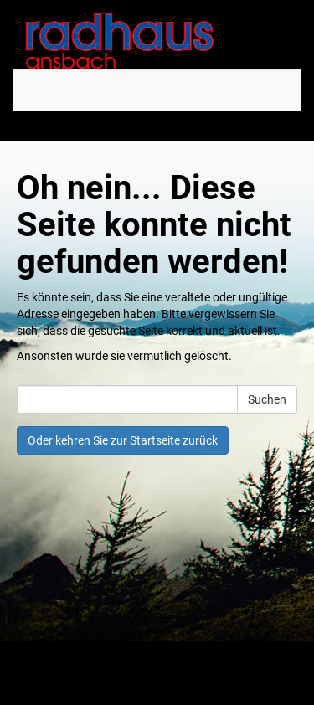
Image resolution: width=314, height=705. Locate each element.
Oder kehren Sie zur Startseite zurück (123, 440)
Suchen (267, 399)
